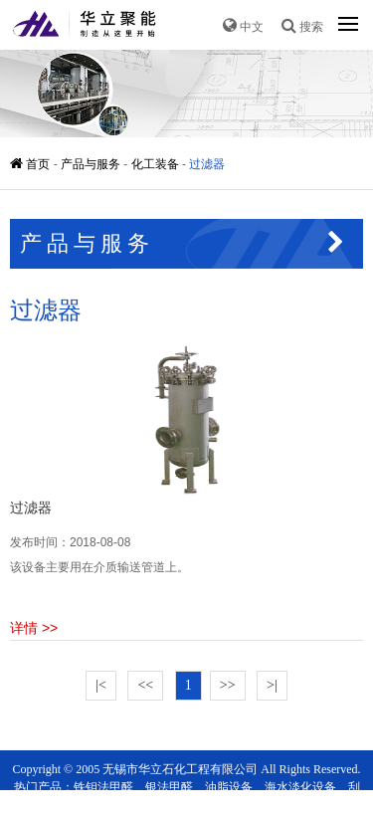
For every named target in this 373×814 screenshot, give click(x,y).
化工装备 (155, 164)
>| (272, 685)
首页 (32, 164)
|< (100, 685)
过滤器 (207, 164)
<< (145, 685)
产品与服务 (90, 164)
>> (228, 685)
